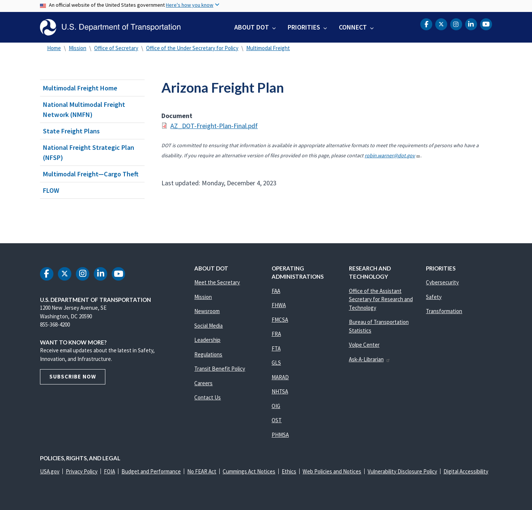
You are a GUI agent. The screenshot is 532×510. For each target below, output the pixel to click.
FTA (276, 348)
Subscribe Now (72, 376)
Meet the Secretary (217, 282)
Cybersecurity (442, 282)
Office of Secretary (116, 48)
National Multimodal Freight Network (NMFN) (84, 109)
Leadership (207, 339)
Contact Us (207, 397)
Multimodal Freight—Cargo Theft (91, 174)
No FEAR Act (201, 471)
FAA (276, 290)
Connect (353, 27)
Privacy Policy (82, 471)
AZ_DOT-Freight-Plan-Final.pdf (214, 125)
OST (277, 420)
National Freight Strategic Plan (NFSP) (88, 152)
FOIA (109, 471)
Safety (434, 296)
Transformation (444, 311)
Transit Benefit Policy (219, 368)
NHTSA (280, 391)
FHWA (279, 305)
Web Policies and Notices (332, 471)
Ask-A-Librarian (369, 359)
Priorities (304, 27)
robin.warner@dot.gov (392, 155)
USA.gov (49, 471)
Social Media (208, 325)
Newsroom (207, 311)
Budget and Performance (151, 471)
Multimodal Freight (268, 48)
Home (54, 48)
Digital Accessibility (465, 471)
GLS (276, 362)
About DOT (251, 27)
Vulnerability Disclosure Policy (402, 471)
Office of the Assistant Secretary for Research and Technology (381, 299)
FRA (276, 333)
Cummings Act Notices (249, 471)
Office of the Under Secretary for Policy (192, 48)
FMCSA (280, 319)
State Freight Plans (71, 131)
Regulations (208, 354)
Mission (77, 48)
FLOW (51, 190)
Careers (203, 383)
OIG (276, 405)
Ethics (289, 471)
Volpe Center (364, 344)
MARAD (280, 377)
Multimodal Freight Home (80, 88)
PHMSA (280, 434)
